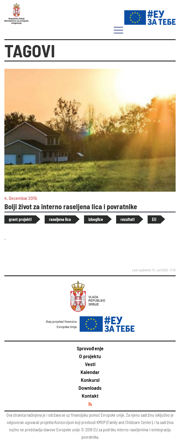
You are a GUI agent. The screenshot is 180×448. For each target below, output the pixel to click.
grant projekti (20, 219)
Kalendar (90, 372)
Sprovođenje (90, 348)
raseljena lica (60, 219)
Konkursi (90, 380)
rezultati (127, 219)
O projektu (90, 356)
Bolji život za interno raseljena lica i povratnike (70, 206)
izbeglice (95, 219)
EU (154, 219)
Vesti (90, 364)
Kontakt (90, 395)
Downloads (90, 388)
